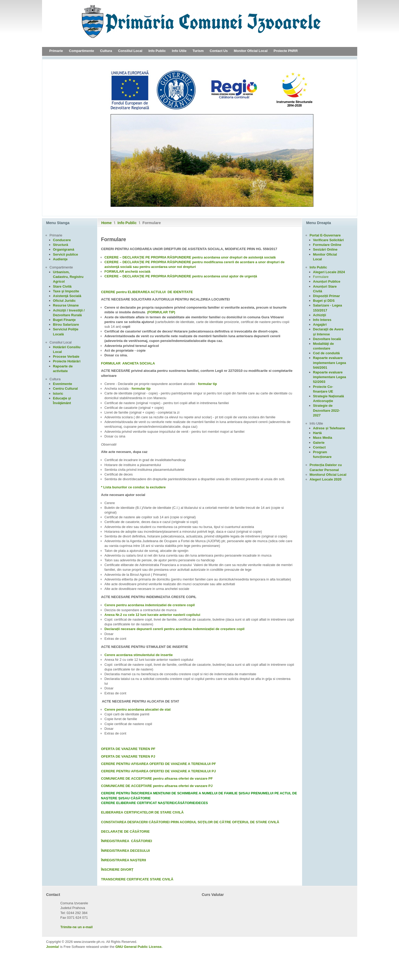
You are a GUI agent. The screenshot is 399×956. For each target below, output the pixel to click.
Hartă (317, 433)
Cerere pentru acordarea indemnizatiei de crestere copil (150, 605)
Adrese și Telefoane (329, 428)
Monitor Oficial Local (251, 51)
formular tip (207, 384)
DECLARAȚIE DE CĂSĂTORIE (125, 831)
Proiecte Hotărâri (67, 361)
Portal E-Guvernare (325, 235)
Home (106, 223)
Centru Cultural (65, 388)
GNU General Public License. (138, 947)
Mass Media (322, 438)
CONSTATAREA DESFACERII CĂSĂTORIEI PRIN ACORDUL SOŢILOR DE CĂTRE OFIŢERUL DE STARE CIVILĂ (190, 822)
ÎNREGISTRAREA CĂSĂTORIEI (126, 841)
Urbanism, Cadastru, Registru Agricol (68, 276)
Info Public (157, 51)
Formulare (321, 277)
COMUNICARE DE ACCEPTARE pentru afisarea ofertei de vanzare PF (157, 778)
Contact (319, 447)
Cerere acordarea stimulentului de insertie (139, 655)
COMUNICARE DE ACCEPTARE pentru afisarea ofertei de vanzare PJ (157, 786)
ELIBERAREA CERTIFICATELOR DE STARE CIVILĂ (142, 812)
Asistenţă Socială (67, 296)
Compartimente (81, 51)
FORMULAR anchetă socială (128, 271)
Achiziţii (319, 315)
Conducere (62, 240)
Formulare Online (327, 245)
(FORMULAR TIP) (161, 312)
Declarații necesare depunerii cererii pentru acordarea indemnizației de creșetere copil (175, 629)
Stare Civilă (62, 286)
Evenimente (62, 384)
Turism (198, 51)
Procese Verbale (66, 356)
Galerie (319, 443)
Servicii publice (65, 254)
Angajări (320, 324)
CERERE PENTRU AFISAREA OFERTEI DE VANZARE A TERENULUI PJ (158, 771)
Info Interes (322, 320)
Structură (60, 245)
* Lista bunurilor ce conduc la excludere (133, 487)
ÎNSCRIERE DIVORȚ (117, 870)
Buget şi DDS (324, 301)
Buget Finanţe (64, 320)
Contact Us (219, 51)
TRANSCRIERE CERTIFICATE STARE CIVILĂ (137, 879)
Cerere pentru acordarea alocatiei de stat (138, 709)
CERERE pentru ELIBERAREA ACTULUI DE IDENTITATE (147, 292)
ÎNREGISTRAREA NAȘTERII (123, 860)
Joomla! (52, 947)
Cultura (106, 51)
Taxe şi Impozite (66, 291)
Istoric (58, 393)
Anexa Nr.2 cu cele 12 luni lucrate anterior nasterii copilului (152, 615)
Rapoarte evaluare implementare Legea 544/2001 (329, 362)
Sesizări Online (325, 249)
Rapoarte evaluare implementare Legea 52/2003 (329, 377)
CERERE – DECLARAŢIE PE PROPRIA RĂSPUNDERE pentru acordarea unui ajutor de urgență (181, 276)
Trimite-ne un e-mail (76, 927)
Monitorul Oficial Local (328, 475)
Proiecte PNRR (286, 51)
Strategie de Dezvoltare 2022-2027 (326, 410)
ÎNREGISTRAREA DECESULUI (125, 851)
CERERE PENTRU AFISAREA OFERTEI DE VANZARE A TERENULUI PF (158, 764)
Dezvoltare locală (327, 339)
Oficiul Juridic (64, 301)
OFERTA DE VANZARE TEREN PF (128, 749)
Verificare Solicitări (328, 240)
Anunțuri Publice (326, 281)
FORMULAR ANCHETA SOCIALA (128, 363)
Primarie (56, 51)
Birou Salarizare (66, 324)
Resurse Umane (66, 305)
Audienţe (60, 259)
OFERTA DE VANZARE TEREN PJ (128, 756)
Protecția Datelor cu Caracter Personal (326, 467)
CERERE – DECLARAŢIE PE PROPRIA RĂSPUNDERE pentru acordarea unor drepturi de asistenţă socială (190, 257)
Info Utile (179, 51)
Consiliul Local (130, 51)
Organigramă (63, 249)
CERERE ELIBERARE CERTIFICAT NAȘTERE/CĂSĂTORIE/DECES (154, 803)
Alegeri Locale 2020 (325, 479)
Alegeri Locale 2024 (329, 272)
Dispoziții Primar (326, 296)
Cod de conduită (326, 353)
